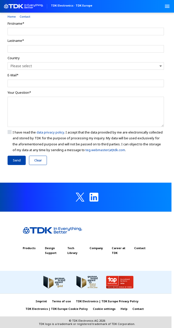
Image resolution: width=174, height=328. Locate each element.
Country (14, 58)
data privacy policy (50, 132)
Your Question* (19, 92)
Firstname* (16, 23)
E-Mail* (13, 75)
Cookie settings (104, 309)
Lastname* (16, 40)
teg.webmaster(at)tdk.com (105, 150)
